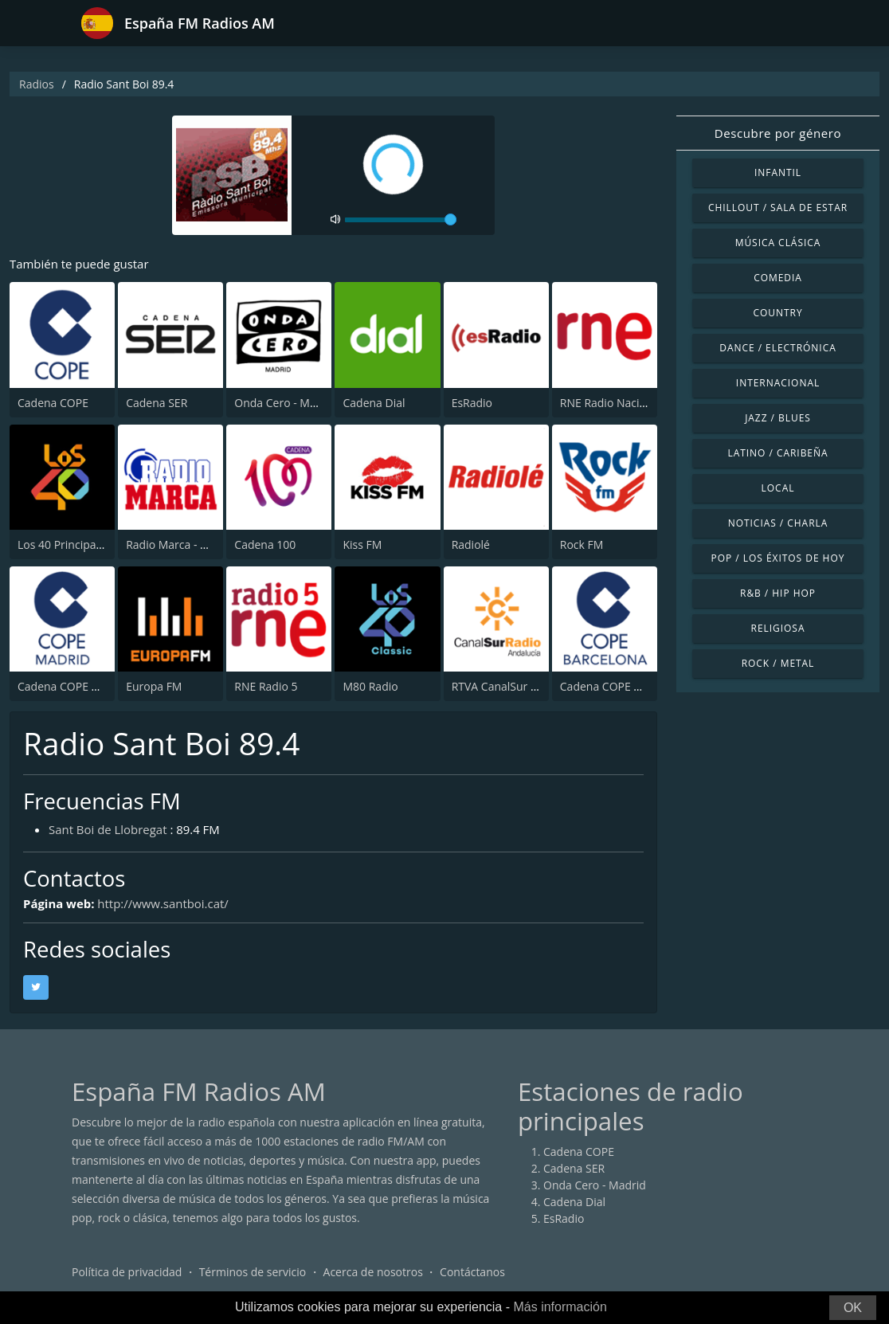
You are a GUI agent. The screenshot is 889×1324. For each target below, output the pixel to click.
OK (853, 1307)
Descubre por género (778, 133)
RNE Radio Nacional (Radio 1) (635, 402)
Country (777, 312)
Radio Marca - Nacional (185, 544)
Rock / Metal (778, 663)
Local (778, 488)
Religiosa (778, 628)
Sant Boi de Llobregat (108, 829)
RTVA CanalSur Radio (506, 686)
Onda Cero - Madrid (285, 402)
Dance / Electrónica (777, 348)
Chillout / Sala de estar (778, 207)
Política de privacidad (127, 1271)
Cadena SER (156, 402)
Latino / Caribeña (777, 453)
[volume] (400, 219)
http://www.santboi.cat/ (163, 903)
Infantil (777, 172)
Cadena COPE (53, 402)
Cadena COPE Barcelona (623, 686)
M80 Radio (370, 686)
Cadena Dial (374, 402)
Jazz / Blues (778, 418)
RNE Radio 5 (265, 686)
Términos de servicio (253, 1271)
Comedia (778, 277)
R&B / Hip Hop (778, 593)
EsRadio (472, 402)
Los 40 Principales (64, 544)
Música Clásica (778, 242)
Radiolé (471, 544)
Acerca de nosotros (373, 1271)
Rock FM (582, 544)
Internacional (778, 383)
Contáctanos (472, 1271)
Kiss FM (362, 544)
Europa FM (154, 686)
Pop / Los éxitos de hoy (778, 558)
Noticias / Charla (778, 523)
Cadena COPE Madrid (73, 686)
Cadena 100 (265, 544)
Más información (559, 1307)
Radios (36, 84)
